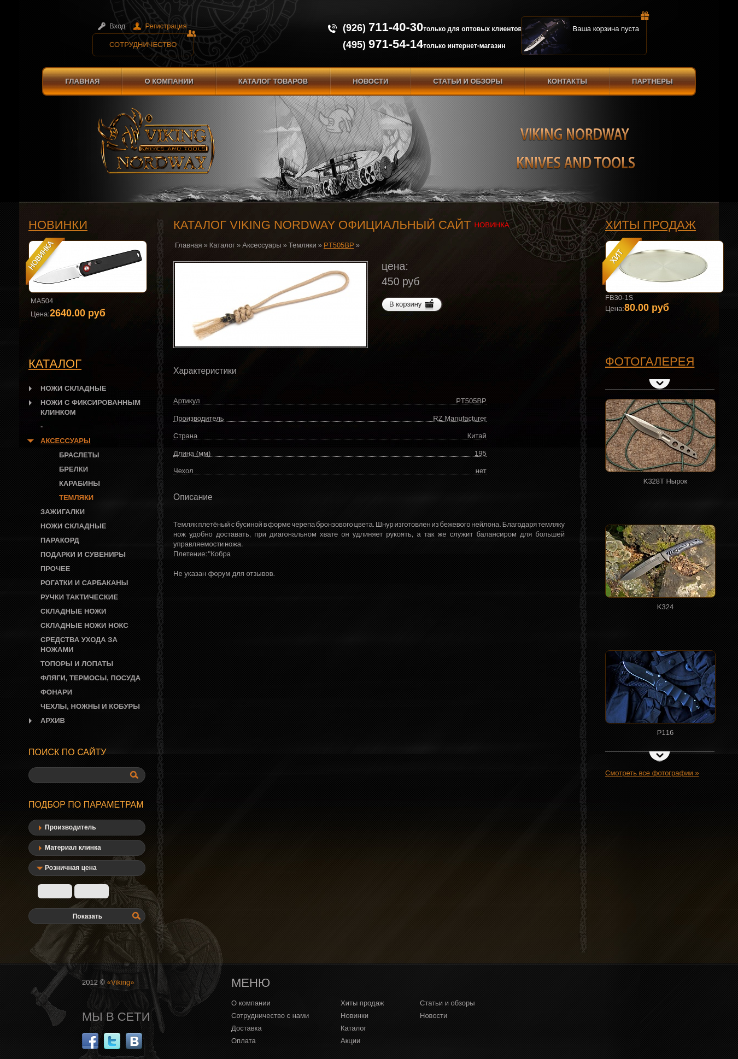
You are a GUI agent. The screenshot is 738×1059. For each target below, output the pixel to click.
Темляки (303, 245)
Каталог (222, 245)
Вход (117, 26)
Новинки (57, 225)
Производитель (70, 827)
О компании (168, 81)
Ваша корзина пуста (610, 24)
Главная (82, 81)
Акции (350, 1041)
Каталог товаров (273, 81)
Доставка (246, 1028)
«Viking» (120, 982)
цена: (395, 266)
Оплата (243, 1041)
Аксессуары (261, 245)
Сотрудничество (151, 41)
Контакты (567, 81)
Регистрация (165, 26)
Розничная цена (71, 868)
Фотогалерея (649, 361)
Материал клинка (73, 847)
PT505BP (339, 245)
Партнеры (652, 81)
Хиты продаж (650, 225)
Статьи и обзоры (467, 81)
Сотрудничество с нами (270, 1015)
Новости (370, 81)
